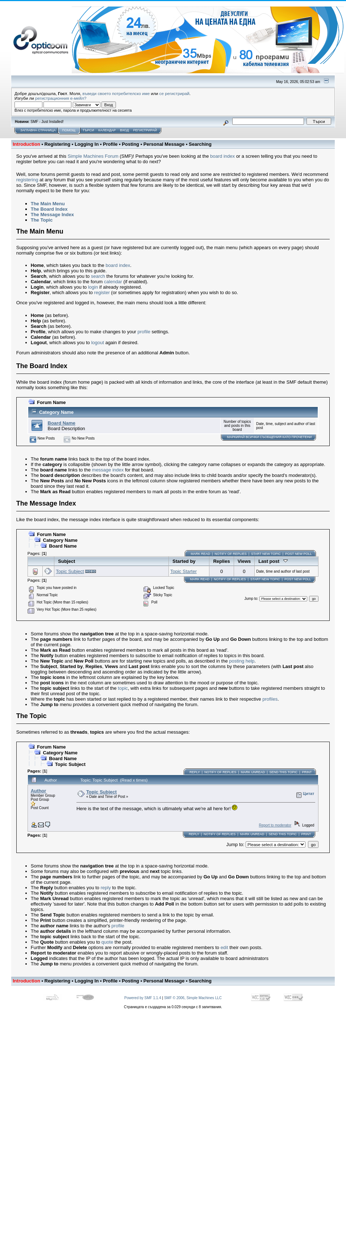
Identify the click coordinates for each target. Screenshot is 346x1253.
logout (97, 342)
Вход (124, 130)
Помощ (68, 130)
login (93, 287)
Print (307, 772)
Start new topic (266, 554)
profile (144, 331)
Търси (88, 130)
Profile (110, 144)
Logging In (87, 144)
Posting (130, 144)
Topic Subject (70, 571)
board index (222, 156)
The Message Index (52, 214)
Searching (200, 144)
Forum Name (51, 402)
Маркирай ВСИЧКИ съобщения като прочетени (269, 437)
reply (106, 887)
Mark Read (200, 554)
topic (123, 688)
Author (38, 791)
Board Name (62, 423)
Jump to (251, 599)
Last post (273, 561)
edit (224, 947)
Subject (66, 561)
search (98, 276)
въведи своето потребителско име (116, 93)
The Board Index (49, 209)
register (102, 292)
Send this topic (284, 772)
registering (27, 179)
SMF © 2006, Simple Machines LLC (193, 998)
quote (107, 942)
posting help (241, 661)
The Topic (42, 220)
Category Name (56, 412)
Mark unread (253, 772)
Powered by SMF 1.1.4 (142, 998)
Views (244, 561)
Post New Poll (298, 554)
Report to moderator (275, 825)
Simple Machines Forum (93, 156)
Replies (221, 561)
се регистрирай (174, 93)
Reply (194, 772)
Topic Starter (183, 571)
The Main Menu (48, 203)
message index (108, 470)
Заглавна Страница (37, 130)
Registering (58, 144)
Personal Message (163, 144)
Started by (184, 561)
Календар (107, 130)
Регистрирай (145, 130)
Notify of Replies (230, 554)
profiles (270, 699)
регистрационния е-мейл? (61, 98)
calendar (113, 281)
